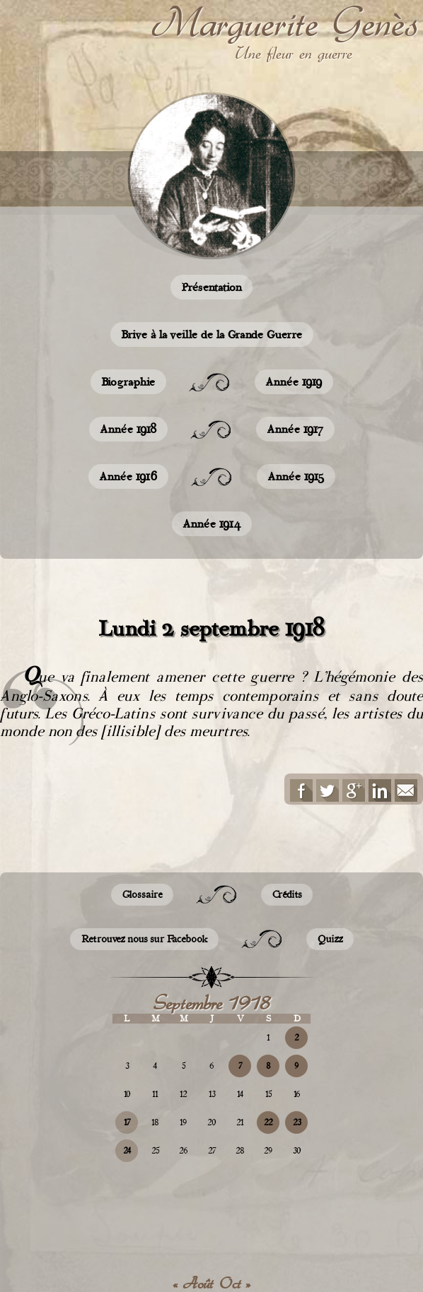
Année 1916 (128, 476)
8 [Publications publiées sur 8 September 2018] (268, 1066)
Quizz (330, 939)
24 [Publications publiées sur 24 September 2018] (127, 1150)
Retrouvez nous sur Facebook (144, 939)
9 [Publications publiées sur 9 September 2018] (296, 1066)
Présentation (211, 287)
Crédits (286, 894)
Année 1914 (212, 524)
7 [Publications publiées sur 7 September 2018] (240, 1066)
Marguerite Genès (284, 22)
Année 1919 (294, 382)
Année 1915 (296, 476)
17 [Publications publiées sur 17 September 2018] (127, 1122)
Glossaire (142, 894)
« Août (193, 1283)
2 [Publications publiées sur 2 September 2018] (296, 1037)
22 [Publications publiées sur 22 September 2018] (268, 1122)
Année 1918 (128, 429)
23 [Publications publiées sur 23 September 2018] (297, 1122)
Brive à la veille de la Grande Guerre (212, 334)
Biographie (128, 382)
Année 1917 (295, 429)
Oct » (235, 1283)
